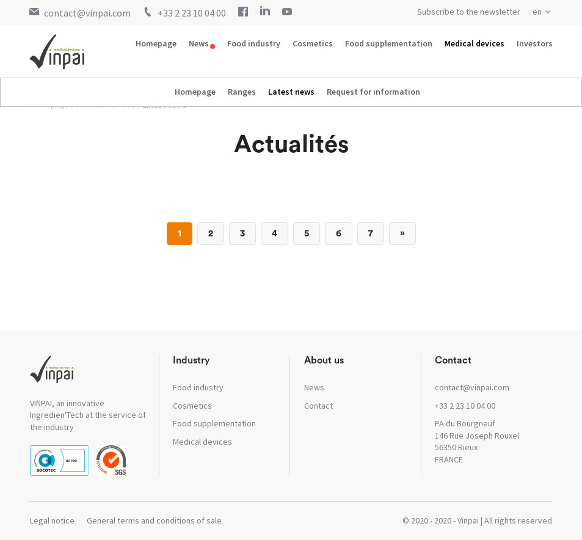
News (199, 43)
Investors (535, 43)
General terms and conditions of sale (154, 520)
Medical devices (474, 43)
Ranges (242, 91)
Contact (318, 405)
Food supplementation (388, 43)
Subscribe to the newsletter (468, 11)
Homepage (156, 43)
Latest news (291, 91)
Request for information (373, 91)
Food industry (253, 43)
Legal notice (52, 520)
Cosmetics (313, 43)
